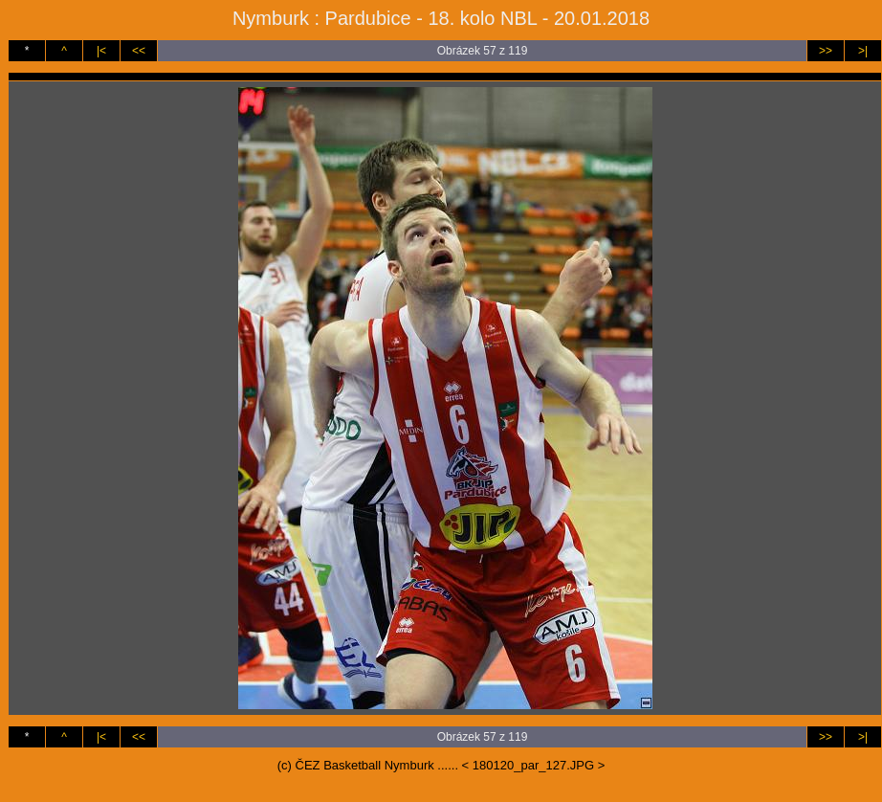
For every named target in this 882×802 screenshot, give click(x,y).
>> (825, 50)
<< (138, 50)
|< (101, 50)
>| (863, 50)
